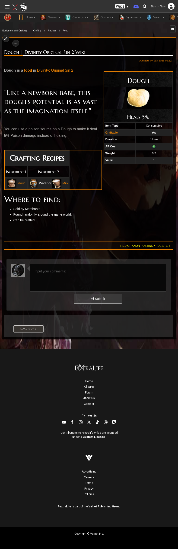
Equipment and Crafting (14, 30)
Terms (89, 483)
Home (89, 381)
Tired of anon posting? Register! (144, 245)
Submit (98, 299)
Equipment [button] (129, 17)
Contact (89, 404)
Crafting (37, 30)
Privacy (89, 488)
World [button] (155, 17)
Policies (89, 494)
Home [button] (26, 17)
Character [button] (76, 17)
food (28, 70)
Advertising (89, 471)
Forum (89, 392)
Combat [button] (103, 17)
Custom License (94, 437)
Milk (65, 183)
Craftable (111, 132)
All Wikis (89, 386)
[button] (122, 7)
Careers (89, 477)
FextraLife (64, 506)
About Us (89, 398)
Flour (21, 183)
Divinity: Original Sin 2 (55, 70)
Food (65, 30)
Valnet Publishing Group (104, 506)
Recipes (52, 30)
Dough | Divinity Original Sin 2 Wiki (44, 52)
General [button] (50, 17)
